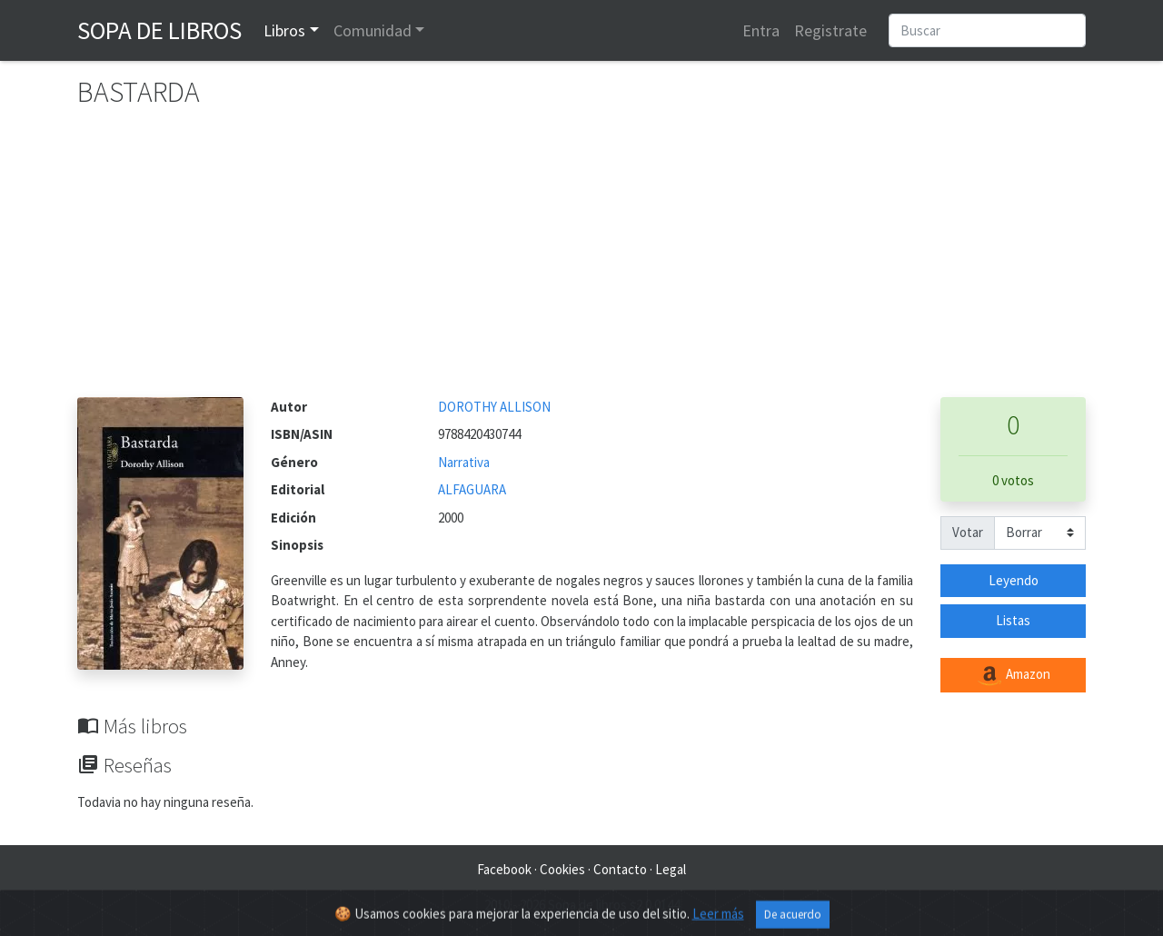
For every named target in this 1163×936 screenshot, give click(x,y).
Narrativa (464, 462)
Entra (761, 30)
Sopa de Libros (159, 30)
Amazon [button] (1013, 675)
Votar (967, 532)
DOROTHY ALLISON (494, 406)
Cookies (562, 869)
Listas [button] (1013, 620)
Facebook (504, 869)
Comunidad (372, 30)
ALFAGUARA (472, 489)
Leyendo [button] (1014, 580)
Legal (670, 869)
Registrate (830, 30)
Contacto (620, 869)
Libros (284, 30)
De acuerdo (792, 920)
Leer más (718, 919)
